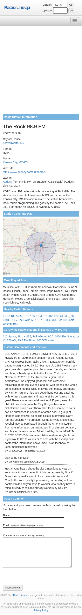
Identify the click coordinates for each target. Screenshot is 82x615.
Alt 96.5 (64, 316)
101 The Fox (50, 316)
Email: (23, 525)
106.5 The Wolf (46, 340)
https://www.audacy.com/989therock (24, 172)
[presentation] (32, 576)
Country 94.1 (10, 323)
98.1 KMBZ (24, 336)
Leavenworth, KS (13, 143)
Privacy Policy (41, 610)
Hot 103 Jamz (66, 320)
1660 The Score (64, 336)
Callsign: (47, 4)
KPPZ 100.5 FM (12, 316)
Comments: (23, 535)
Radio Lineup (20, 595)
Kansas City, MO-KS (15, 162)
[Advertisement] (41, 71)
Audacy (7, 181)
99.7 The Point (21, 320)
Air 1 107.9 (37, 320)
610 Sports (9, 336)
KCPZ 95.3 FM (33, 316)
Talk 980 (38, 336)
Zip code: (47, 10)
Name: (6, 515)
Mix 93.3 (51, 320)
